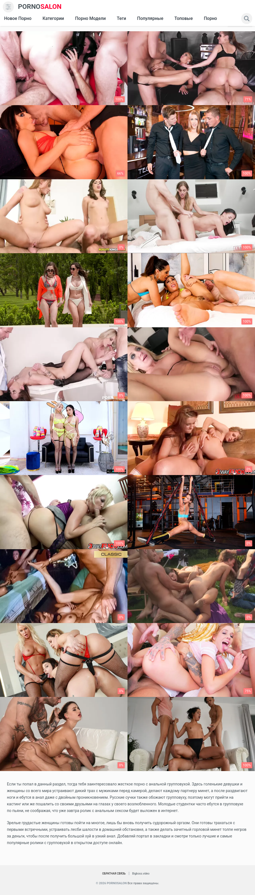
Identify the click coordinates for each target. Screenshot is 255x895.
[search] (246, 18)
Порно (210, 18)
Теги (121, 18)
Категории (53, 18)
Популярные (150, 18)
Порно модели (90, 18)
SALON (40, 6)
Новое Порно (18, 18)
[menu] (8, 6)
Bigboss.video (140, 873)
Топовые (183, 18)
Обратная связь (114, 873)
